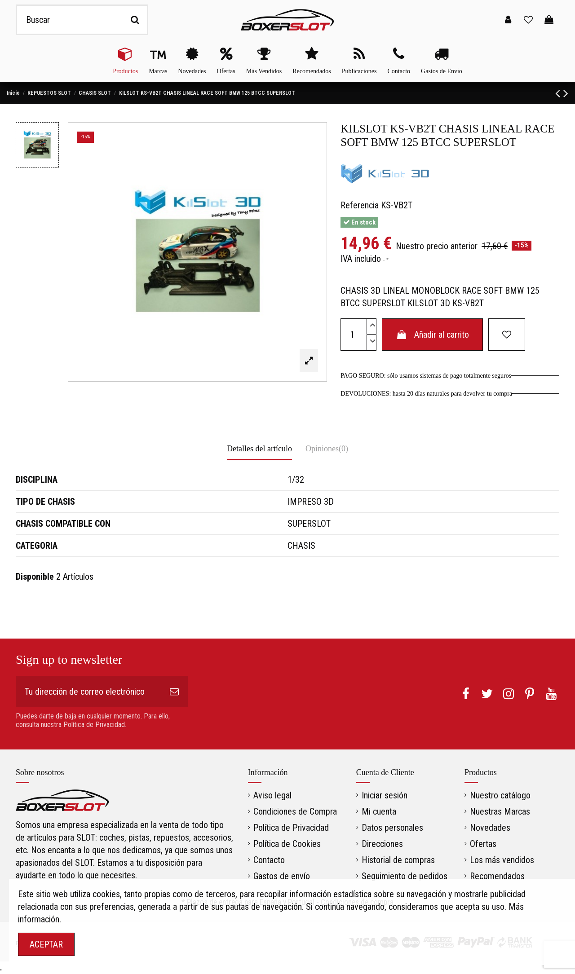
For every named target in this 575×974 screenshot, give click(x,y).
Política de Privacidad (291, 827)
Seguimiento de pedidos (404, 876)
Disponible (35, 576)
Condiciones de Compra (295, 811)
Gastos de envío (281, 876)
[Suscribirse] (174, 691)
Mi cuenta (379, 811)
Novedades (490, 827)
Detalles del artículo (259, 448)
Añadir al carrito (432, 334)
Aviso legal (272, 795)
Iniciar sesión (384, 795)
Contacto (269, 860)
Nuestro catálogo (500, 795)
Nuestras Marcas (500, 811)
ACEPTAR (46, 944)
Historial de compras (398, 860)
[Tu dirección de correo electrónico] (88, 691)
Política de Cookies (287, 843)
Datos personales (392, 827)
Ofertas (483, 843)
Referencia (360, 205)
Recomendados (497, 876)
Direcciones (382, 843)
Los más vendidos (502, 860)
